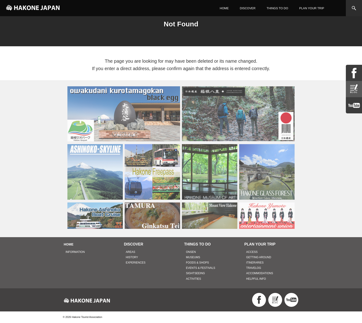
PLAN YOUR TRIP (311, 8)
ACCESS (251, 252)
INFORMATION (75, 252)
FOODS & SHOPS (197, 262)
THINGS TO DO (277, 8)
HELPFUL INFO (256, 278)
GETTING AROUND (258, 257)
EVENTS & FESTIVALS (200, 268)
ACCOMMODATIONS (259, 273)
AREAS (130, 252)
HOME (224, 8)
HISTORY (132, 257)
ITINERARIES (254, 262)
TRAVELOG (253, 268)
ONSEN (191, 252)
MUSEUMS (193, 257)
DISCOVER (248, 8)
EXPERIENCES (135, 262)
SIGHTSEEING (195, 273)
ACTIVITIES (193, 278)
